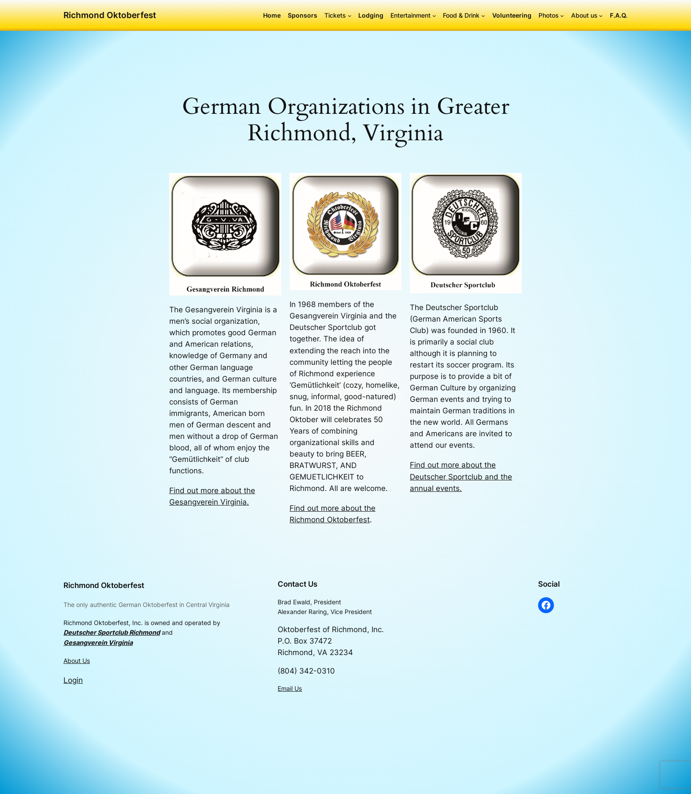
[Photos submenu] (562, 16)
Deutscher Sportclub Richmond (111, 632)
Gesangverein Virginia (98, 642)
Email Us (290, 688)
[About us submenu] (601, 16)
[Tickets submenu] (350, 16)
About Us (76, 660)
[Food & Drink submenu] (483, 16)
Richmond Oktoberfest (109, 15)
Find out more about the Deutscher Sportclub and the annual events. (461, 476)
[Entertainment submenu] (434, 16)
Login (73, 680)
